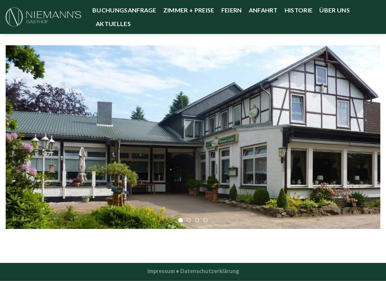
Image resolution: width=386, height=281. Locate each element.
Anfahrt (263, 10)
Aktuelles (113, 23)
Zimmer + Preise (188, 10)
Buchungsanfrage (124, 10)
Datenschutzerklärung (209, 271)
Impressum (161, 271)
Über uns (334, 10)
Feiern (231, 10)
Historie (299, 10)
